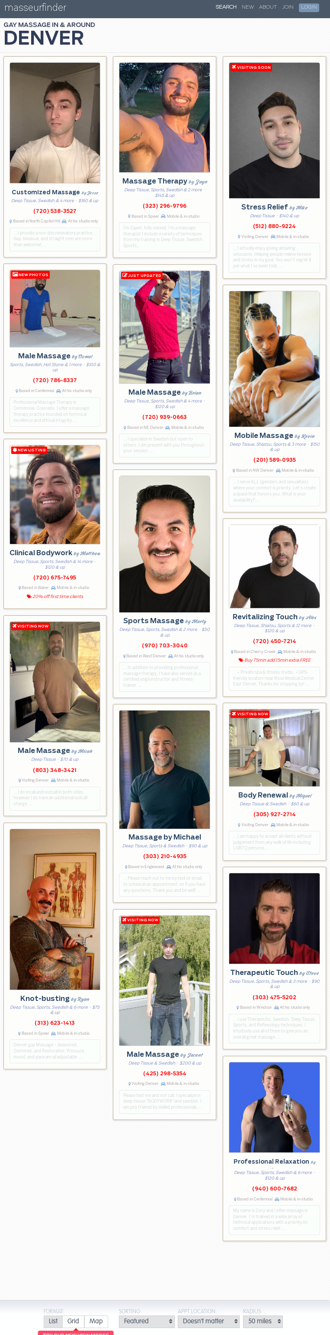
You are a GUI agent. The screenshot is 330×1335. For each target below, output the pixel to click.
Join (288, 7)
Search (226, 7)
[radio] (53, 1322)
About (268, 7)
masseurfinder (35, 9)
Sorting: (130, 1312)
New (248, 7)
